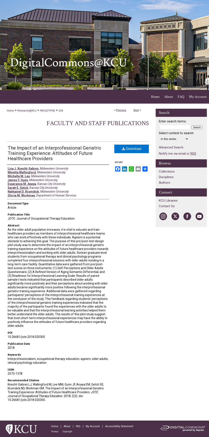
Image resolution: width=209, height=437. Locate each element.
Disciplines (166, 177)
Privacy (54, 431)
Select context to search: (176, 133)
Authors (164, 183)
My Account (93, 426)
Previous (121, 110)
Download (131, 149)
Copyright (67, 431)
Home (10, 110)
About (67, 426)
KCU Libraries (168, 200)
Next (136, 110)
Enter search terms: (172, 121)
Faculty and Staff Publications (97, 123)
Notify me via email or (177, 153)
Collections (167, 171)
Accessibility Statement (119, 426)
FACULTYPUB (47, 110)
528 (61, 110)
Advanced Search (171, 147)
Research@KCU (26, 110)
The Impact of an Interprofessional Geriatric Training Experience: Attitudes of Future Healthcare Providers (54, 153)
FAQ (78, 426)
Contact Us (167, 206)
